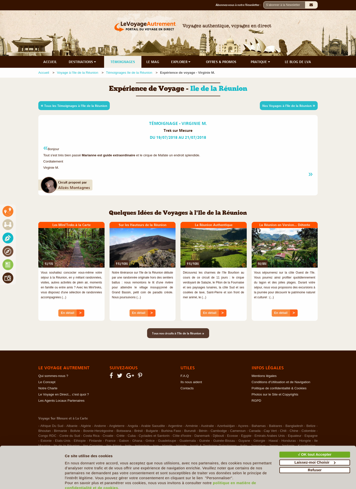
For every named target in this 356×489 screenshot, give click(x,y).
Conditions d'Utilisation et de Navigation (281, 382)
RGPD (256, 400)
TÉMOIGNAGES (123, 62)
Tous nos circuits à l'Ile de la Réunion (178, 333)
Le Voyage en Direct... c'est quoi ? (63, 394)
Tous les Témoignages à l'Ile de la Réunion (74, 105)
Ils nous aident (191, 382)
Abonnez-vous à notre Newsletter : (239, 5)
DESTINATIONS (83, 62)
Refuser (315, 448)
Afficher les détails (81, 479)
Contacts (187, 388)
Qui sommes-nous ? (53, 376)
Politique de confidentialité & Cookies (279, 388)
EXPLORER (181, 62)
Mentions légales (264, 376)
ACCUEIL (50, 62)
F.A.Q (184, 376)
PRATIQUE (261, 62)
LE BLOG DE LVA (298, 62)
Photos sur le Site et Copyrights (275, 394)
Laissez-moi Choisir (314, 440)
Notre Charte (47, 388)
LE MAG (152, 62)
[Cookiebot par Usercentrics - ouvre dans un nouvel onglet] (32, 479)
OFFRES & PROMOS (221, 62)
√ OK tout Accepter (314, 433)
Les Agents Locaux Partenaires (61, 400)
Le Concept (46, 382)
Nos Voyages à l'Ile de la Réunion (288, 105)
